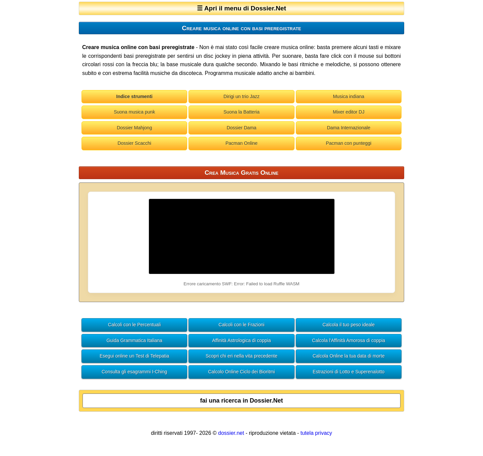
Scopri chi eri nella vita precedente (241, 356)
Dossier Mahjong (134, 127)
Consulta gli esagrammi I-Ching (134, 371)
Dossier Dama (242, 127)
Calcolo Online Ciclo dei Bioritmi (241, 371)
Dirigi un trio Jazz (241, 96)
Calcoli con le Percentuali (134, 324)
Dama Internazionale (348, 127)
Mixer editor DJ (348, 112)
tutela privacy (316, 433)
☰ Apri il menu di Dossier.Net (241, 8)
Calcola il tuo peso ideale (349, 324)
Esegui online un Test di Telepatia (134, 356)
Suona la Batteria (241, 112)
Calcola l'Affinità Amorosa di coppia (348, 340)
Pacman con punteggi (348, 143)
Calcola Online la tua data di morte (349, 356)
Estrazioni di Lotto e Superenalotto (348, 371)
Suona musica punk (134, 112)
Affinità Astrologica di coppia (241, 340)
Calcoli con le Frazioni (242, 324)
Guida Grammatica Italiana (134, 340)
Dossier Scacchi (134, 143)
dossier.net (231, 433)
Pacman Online (241, 143)
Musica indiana (348, 96)
